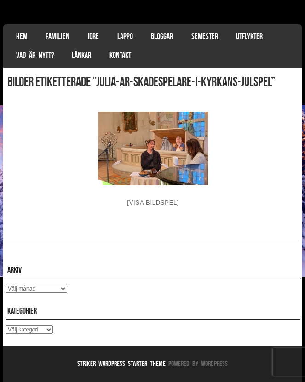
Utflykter (249, 36)
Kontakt (120, 55)
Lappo (125, 36)
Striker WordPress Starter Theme (121, 363)
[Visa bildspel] (153, 202)
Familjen (57, 36)
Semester (204, 36)
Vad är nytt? (35, 55)
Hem (22, 36)
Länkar (81, 55)
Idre (93, 36)
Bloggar (162, 36)
